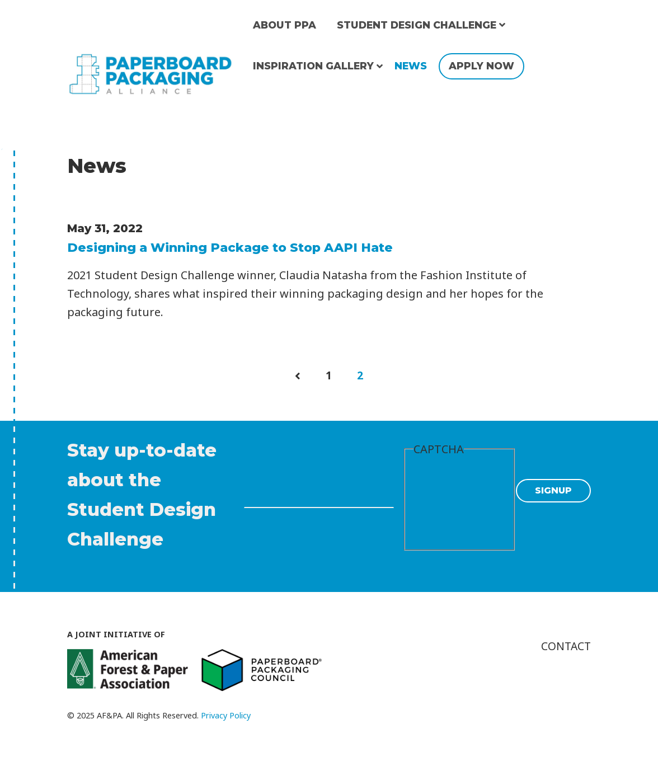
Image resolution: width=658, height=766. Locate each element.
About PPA (284, 25)
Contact (565, 645)
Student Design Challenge (416, 25)
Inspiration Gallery (313, 66)
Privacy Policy (226, 714)
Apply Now (481, 66)
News (410, 66)
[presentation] (459, 502)
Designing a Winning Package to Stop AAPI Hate (230, 247)
